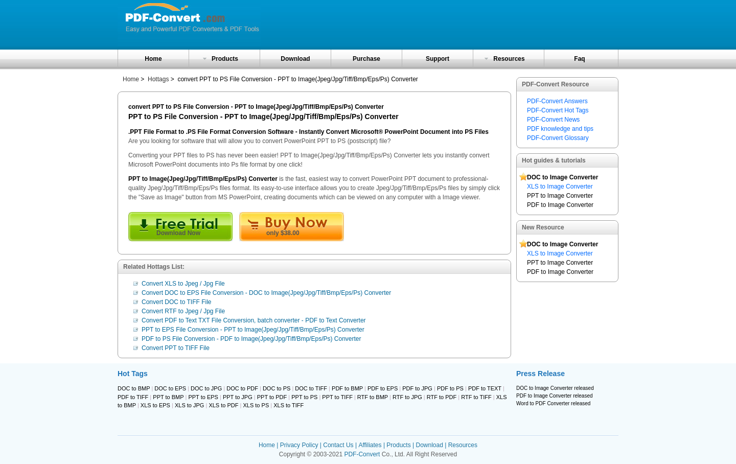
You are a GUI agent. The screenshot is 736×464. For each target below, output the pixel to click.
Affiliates (369, 445)
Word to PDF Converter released (553, 403)
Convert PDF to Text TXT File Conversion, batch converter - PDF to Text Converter (254, 320)
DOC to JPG (206, 388)
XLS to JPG (189, 405)
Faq (579, 58)
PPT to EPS (203, 397)
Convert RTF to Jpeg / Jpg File (183, 311)
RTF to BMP (372, 397)
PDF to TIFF (133, 397)
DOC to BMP (134, 388)
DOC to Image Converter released (555, 388)
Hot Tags (133, 373)
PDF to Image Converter (560, 204)
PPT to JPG (237, 397)
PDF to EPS (382, 388)
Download (295, 58)
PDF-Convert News (553, 119)
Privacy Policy (299, 445)
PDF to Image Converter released (554, 396)
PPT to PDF (272, 397)
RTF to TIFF (476, 397)
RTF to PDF (441, 397)
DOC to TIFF (311, 388)
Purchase (366, 58)
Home (153, 58)
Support (437, 58)
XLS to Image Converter (560, 186)
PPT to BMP (168, 397)
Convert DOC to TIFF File (176, 302)
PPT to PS (304, 397)
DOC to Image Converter (562, 177)
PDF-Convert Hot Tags (558, 110)
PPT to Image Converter (560, 195)
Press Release (540, 373)
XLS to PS (256, 405)
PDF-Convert (362, 454)
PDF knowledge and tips (560, 128)
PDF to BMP (347, 388)
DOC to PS (276, 388)
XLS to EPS (155, 405)
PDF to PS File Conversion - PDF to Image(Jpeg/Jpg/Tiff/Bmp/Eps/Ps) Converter (251, 338)
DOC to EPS (170, 388)
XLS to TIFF (288, 405)
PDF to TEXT (484, 388)
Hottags (158, 79)
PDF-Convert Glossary (558, 138)
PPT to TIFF (337, 397)
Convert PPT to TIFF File (176, 348)
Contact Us (338, 445)
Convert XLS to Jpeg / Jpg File (183, 283)
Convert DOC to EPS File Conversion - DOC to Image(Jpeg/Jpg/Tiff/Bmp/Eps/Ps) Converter (266, 292)
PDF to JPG (417, 388)
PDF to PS (450, 388)
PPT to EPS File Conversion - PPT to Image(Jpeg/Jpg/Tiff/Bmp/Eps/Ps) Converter (253, 329)
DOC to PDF (242, 388)
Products (225, 58)
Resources (508, 58)
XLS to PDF (223, 405)
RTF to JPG (407, 397)
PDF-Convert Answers (557, 101)
